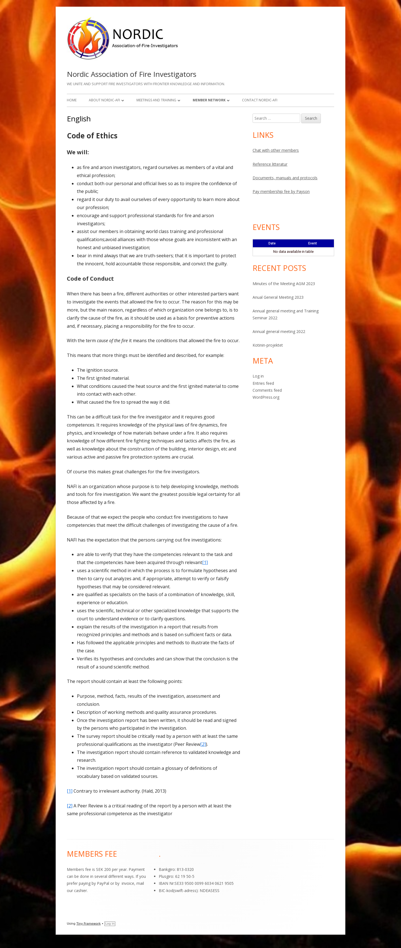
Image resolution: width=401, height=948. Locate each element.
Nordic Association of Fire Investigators (131, 74)
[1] (205, 562)
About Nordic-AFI (104, 100)
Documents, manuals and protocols (285, 177)
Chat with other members (276, 150)
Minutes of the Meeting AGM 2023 (284, 283)
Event (312, 243)
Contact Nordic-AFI (259, 100)
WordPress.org (266, 397)
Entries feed (263, 383)
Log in (258, 376)
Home (72, 100)
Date (272, 243)
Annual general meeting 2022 (279, 331)
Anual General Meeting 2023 (278, 297)
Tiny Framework (88, 923)
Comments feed (267, 390)
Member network (209, 100)
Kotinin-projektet (268, 345)
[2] (203, 744)
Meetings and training (156, 100)
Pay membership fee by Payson (281, 191)
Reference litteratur (270, 164)
